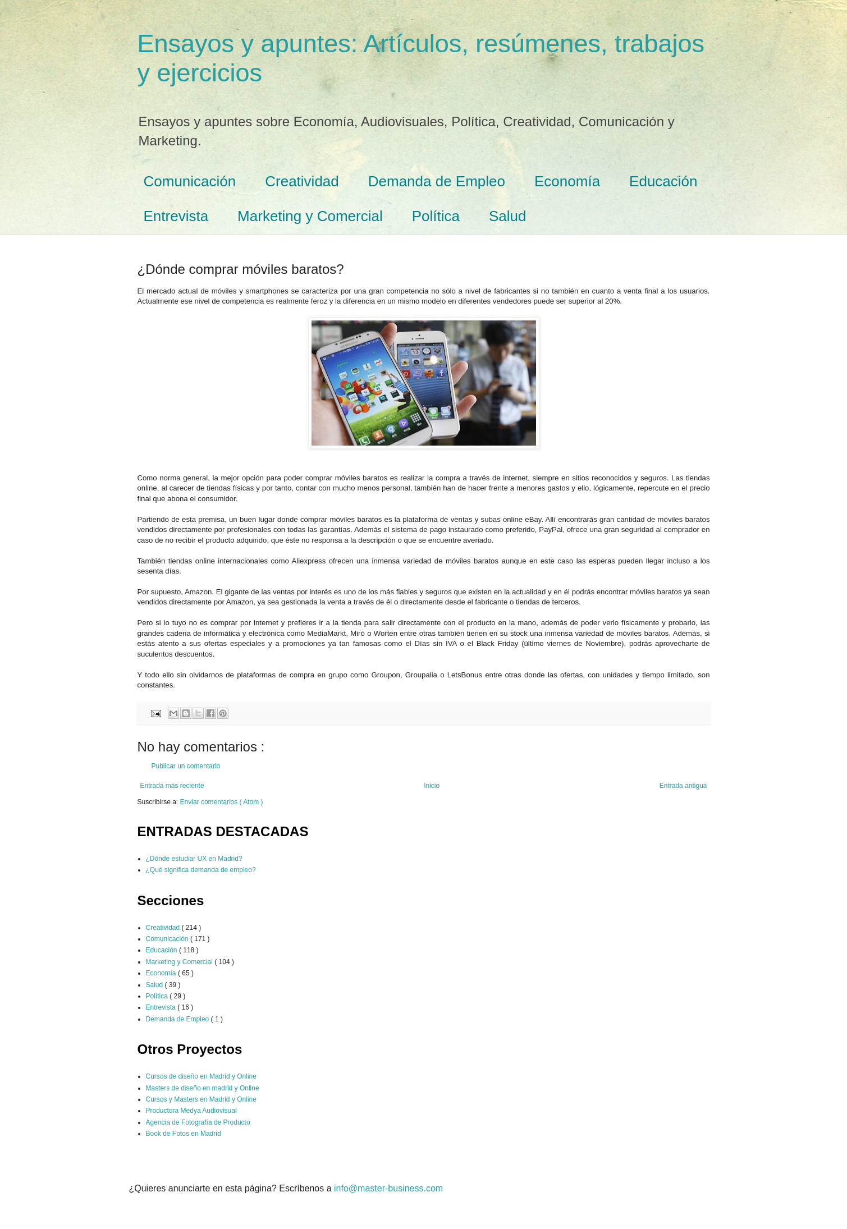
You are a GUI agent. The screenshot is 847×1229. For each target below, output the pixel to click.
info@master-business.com (388, 1188)
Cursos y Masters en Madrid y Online (201, 1099)
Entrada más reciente (172, 786)
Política (436, 216)
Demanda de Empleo (436, 181)
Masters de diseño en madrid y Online (202, 1088)
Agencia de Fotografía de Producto (198, 1122)
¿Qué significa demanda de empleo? (201, 870)
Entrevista (176, 216)
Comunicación (190, 181)
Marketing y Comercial (310, 216)
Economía (567, 181)
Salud (507, 216)
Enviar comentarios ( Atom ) (221, 802)
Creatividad (302, 181)
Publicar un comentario (186, 766)
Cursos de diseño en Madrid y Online (201, 1076)
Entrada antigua (683, 786)
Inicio (431, 786)
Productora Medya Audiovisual (191, 1111)
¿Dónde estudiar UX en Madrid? (194, 859)
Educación (663, 181)
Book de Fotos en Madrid (183, 1134)
